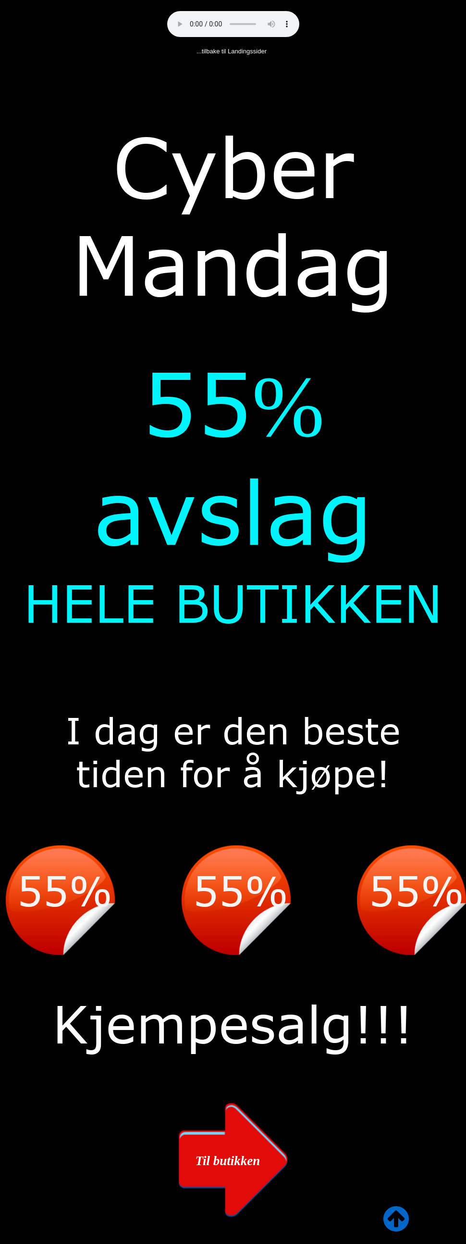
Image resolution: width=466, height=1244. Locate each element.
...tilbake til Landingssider (231, 51)
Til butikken (228, 1161)
